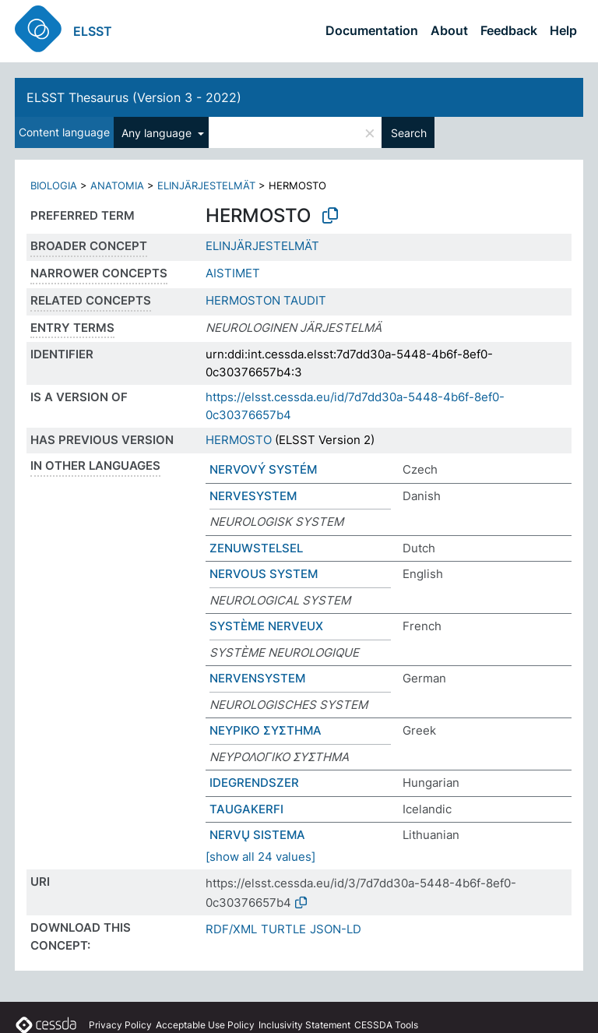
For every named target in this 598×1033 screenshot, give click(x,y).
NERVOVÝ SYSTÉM (263, 469)
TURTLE (283, 929)
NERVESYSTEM (253, 495)
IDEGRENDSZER (254, 782)
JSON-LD (335, 929)
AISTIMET (233, 273)
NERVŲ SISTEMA (257, 834)
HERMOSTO (239, 439)
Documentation (371, 30)
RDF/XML (231, 929)
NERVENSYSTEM (257, 678)
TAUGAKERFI (246, 809)
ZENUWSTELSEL (256, 548)
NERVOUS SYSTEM (263, 573)
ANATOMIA (117, 185)
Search (409, 132)
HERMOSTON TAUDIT (266, 300)
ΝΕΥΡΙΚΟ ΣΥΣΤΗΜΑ (265, 730)
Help (563, 30)
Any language (158, 132)
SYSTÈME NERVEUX (266, 626)
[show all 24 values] (260, 856)
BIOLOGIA (53, 185)
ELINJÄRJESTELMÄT (206, 185)
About (449, 30)
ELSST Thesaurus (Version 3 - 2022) (133, 97)
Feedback (508, 30)
